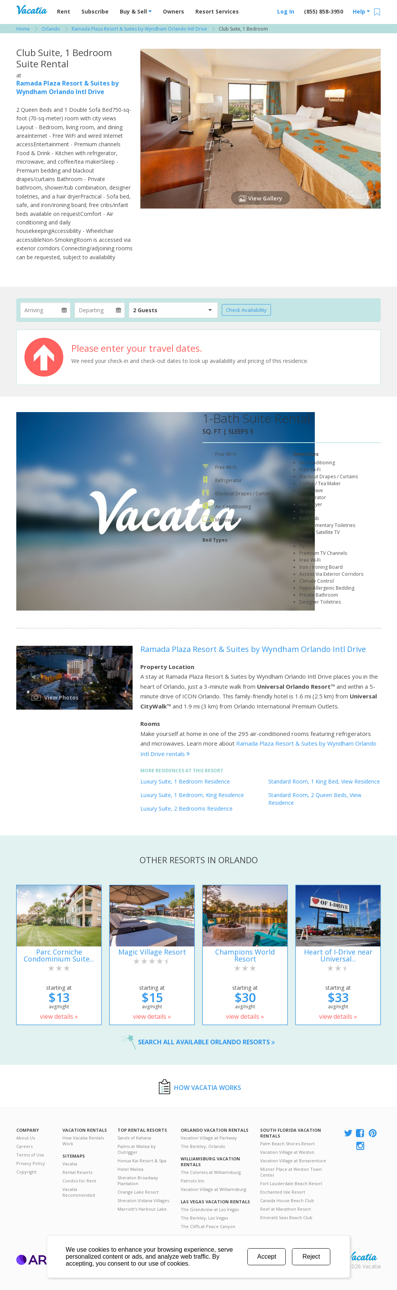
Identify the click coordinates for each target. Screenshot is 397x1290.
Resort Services (217, 11)
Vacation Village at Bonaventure (293, 1160)
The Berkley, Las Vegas (204, 1218)
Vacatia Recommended (78, 1192)
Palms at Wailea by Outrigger (136, 1149)
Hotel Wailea (130, 1169)
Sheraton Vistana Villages (143, 1200)
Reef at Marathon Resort (285, 1209)
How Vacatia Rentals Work (83, 1140)
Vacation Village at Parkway (209, 1138)
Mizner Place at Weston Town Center (291, 1172)
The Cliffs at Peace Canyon (208, 1226)
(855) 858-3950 (323, 11)
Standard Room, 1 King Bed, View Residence (324, 781)
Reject (311, 1256)
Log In (285, 11)
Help (361, 11)
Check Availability (246, 309)
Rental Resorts (77, 1172)
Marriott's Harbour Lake (142, 1209)
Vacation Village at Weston (287, 1152)
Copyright (26, 1172)
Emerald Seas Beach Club (286, 1217)
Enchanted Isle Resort (282, 1192)
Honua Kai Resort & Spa (141, 1160)
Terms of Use (30, 1155)
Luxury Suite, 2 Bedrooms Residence (186, 808)
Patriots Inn (192, 1181)
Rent (63, 11)
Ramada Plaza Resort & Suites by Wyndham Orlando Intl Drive (67, 87)
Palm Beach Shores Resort (287, 1143)
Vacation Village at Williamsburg (213, 1189)
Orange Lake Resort (138, 1192)
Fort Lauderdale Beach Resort (291, 1183)
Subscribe (95, 11)
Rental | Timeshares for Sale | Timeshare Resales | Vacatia (361, 1256)
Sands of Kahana (134, 1138)
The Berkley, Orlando (203, 1146)
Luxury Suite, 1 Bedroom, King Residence (192, 795)
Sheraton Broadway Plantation (137, 1180)
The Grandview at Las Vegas (210, 1209)
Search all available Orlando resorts (206, 1042)
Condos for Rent (79, 1181)
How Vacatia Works (207, 1087)
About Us (25, 1138)
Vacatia (69, 1164)
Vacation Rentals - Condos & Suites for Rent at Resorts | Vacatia (31, 9)
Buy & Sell (136, 11)
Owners (173, 11)
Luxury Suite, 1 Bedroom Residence (185, 781)
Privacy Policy (30, 1163)
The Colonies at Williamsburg (211, 1172)
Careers (24, 1146)
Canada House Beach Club (287, 1200)
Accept (266, 1256)
